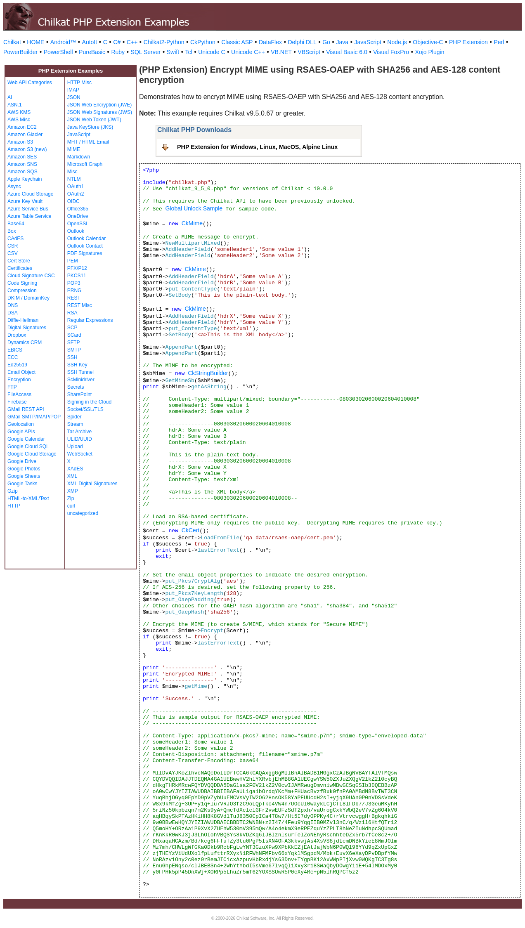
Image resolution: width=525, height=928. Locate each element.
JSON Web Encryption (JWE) (99, 105)
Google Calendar (26, 439)
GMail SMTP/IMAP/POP (34, 417)
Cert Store (18, 261)
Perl (499, 42)
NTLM (74, 179)
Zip (70, 498)
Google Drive (21, 461)
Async (14, 186)
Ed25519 (17, 365)
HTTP (13, 506)
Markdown (78, 157)
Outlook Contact (85, 246)
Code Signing (22, 283)
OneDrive (77, 216)
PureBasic (92, 52)
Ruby (118, 52)
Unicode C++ (248, 52)
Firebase (17, 402)
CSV (12, 253)
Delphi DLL (302, 42)
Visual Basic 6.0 (346, 52)
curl (71, 506)
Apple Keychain (24, 179)
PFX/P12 (77, 268)
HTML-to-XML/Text (28, 498)
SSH (72, 357)
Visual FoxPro (391, 52)
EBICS (14, 350)
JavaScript (368, 42)
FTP (12, 387)
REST (73, 298)
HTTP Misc (79, 82)
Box (11, 231)
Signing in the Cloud (89, 402)
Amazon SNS (22, 164)
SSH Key (77, 365)
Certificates (19, 268)
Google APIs (21, 431)
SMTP (74, 350)
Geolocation (20, 424)
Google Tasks (22, 483)
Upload (75, 446)
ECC (12, 357)
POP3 (73, 283)
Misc (72, 172)
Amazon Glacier (25, 134)
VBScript (309, 52)
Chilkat (12, 42)
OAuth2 (75, 194)
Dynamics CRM (24, 342)
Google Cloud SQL (28, 446)
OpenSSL (78, 224)
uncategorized (82, 513)
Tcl (188, 52)
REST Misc (79, 305)
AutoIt (89, 42)
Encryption (19, 380)
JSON (73, 97)
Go (326, 42)
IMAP (73, 90)
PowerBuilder (20, 52)
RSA (72, 313)
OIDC (73, 201)
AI (9, 97)
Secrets (75, 387)
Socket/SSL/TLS (85, 409)
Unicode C (211, 52)
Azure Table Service (29, 216)
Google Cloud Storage (32, 454)
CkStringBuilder (208, 373)
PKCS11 (76, 276)
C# (117, 42)
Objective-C (428, 42)
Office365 (77, 209)
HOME (35, 42)
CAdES (15, 238)
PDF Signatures (84, 253)
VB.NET (281, 52)
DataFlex (270, 42)
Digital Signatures (26, 328)
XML (72, 476)
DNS (12, 305)
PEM (72, 261)
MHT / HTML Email (88, 142)
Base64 (15, 224)
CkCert (191, 530)
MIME (73, 149)
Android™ (63, 42)
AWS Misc (18, 120)
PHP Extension (468, 42)
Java (342, 42)
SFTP (73, 342)
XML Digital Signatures (92, 483)
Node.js (397, 42)
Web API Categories (29, 82)
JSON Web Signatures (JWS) (99, 112)
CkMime (192, 223)
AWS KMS (19, 112)
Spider (74, 417)
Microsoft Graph (84, 164)
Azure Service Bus (27, 209)
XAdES (75, 469)
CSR (12, 246)
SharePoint (79, 394)
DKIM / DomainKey (28, 298)
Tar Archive (79, 431)
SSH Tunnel (80, 372)
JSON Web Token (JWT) (94, 120)
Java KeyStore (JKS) (90, 127)
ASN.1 (14, 105)
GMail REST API (25, 409)
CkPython (202, 42)
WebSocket (79, 454)
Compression (22, 290)
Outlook (75, 231)
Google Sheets (23, 476)
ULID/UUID (79, 439)
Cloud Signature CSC (31, 276)
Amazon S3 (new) (27, 149)
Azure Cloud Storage (30, 194)
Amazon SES (22, 157)
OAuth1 (75, 186)
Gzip (12, 491)
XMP (72, 491)
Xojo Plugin (430, 52)
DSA (12, 313)
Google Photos (23, 469)
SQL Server (146, 52)
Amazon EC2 (22, 127)
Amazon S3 (20, 142)
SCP (72, 328)
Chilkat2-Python (164, 42)
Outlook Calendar (86, 238)
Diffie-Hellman (22, 320)
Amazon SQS (22, 172)
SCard (74, 335)
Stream (75, 424)
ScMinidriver (81, 380)
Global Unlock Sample (194, 208)
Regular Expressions (90, 320)
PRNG (74, 290)
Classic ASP (237, 42)
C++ (132, 42)
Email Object (21, 372)
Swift (173, 52)
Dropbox (16, 335)
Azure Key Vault (25, 201)
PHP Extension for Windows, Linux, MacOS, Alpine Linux (257, 147)
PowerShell (58, 52)
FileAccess (19, 394)
